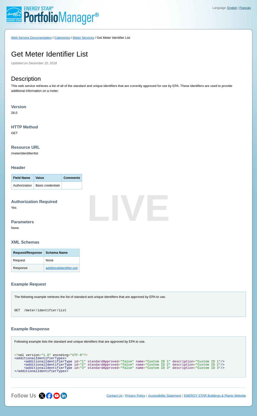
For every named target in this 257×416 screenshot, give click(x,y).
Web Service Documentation (31, 38)
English (232, 8)
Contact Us (114, 395)
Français (245, 8)
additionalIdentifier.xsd (62, 268)
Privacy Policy (135, 395)
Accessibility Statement (164, 395)
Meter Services (83, 38)
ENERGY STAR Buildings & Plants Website (215, 395)
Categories (62, 38)
